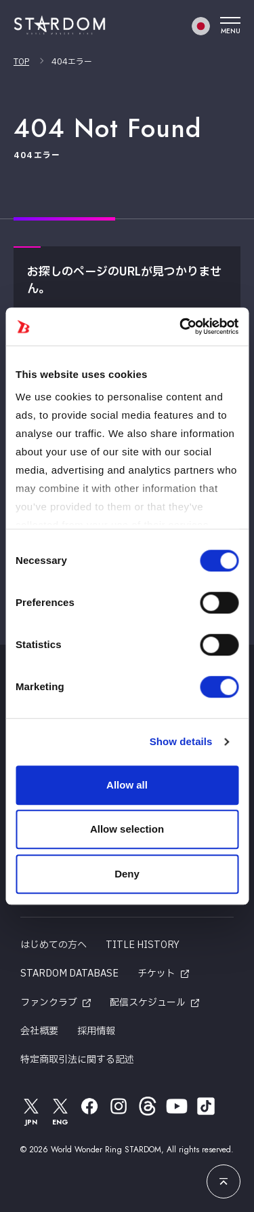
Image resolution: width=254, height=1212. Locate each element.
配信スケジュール (148, 1003)
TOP (21, 62)
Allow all (127, 785)
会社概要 (39, 1031)
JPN (31, 1111)
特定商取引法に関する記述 (77, 1060)
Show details (181, 741)
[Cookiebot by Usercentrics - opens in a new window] (180, 326)
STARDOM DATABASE (69, 973)
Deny (127, 873)
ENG (60, 1111)
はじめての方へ (53, 945)
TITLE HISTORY (142, 945)
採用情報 (96, 1031)
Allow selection (127, 829)
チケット (156, 973)
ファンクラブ (48, 1003)
